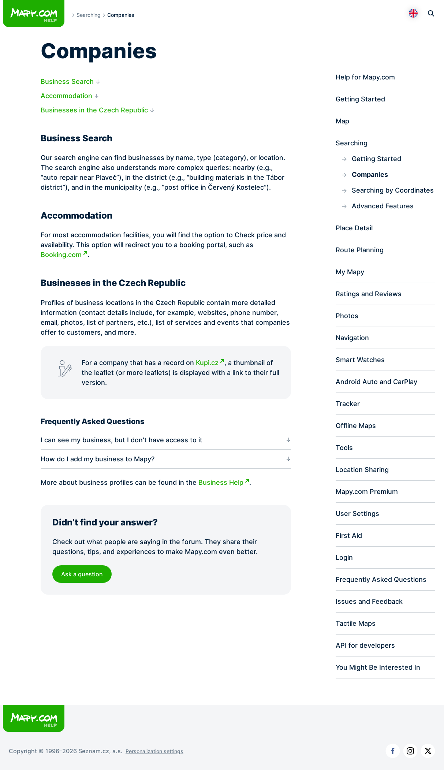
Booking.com (61, 255)
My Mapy (350, 272)
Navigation (352, 338)
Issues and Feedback (369, 601)
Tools (344, 447)
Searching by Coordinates (393, 190)
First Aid (349, 535)
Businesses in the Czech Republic (94, 110)
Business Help (220, 482)
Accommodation (66, 96)
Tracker (348, 404)
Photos (347, 316)
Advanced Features (383, 206)
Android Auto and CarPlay (376, 382)
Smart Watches (360, 360)
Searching (89, 15)
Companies (370, 174)
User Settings (357, 513)
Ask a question (82, 574)
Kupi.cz (207, 363)
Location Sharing (362, 469)
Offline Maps (356, 425)
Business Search (67, 81)
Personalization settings (154, 751)
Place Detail (354, 228)
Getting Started (360, 99)
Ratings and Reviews (369, 294)
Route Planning (360, 250)
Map (342, 121)
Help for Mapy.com (365, 77)
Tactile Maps (356, 623)
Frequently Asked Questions (381, 579)
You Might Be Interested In (378, 667)
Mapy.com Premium (367, 491)
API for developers (365, 645)
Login (344, 557)
